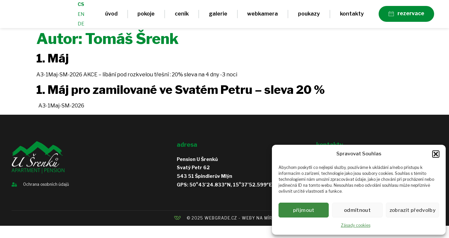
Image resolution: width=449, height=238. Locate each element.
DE (81, 26)
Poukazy (309, 16)
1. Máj (52, 63)
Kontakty (352, 16)
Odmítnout (359, 210)
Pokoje (146, 16)
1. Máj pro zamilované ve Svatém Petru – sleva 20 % (180, 94)
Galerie (218, 16)
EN (81, 16)
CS (81, 6)
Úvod (111, 16)
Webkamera (262, 16)
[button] (435, 154)
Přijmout (304, 210)
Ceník (182, 16)
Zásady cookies (355, 225)
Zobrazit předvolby (413, 210)
